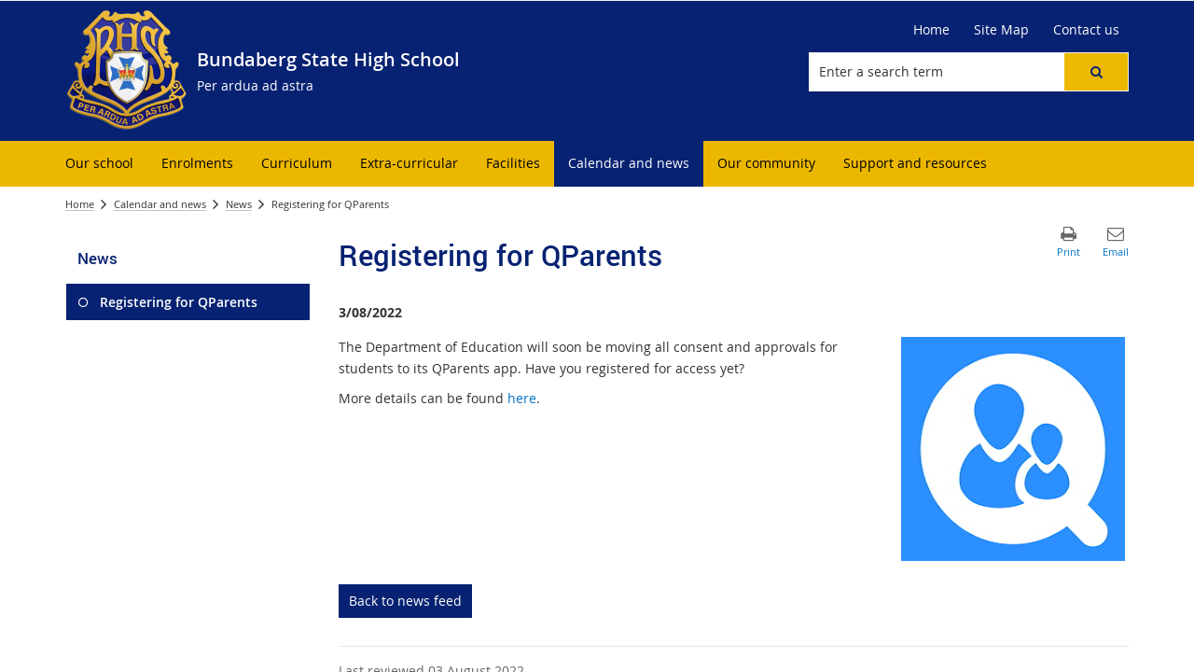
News (239, 204)
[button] (1096, 72)
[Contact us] (1086, 30)
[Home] (931, 30)
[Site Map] (1001, 30)
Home (79, 204)
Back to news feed (405, 600)
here (521, 398)
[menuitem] (99, 164)
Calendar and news (160, 204)
